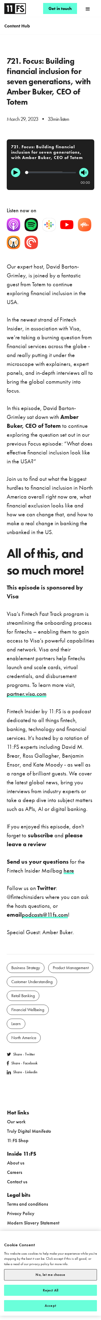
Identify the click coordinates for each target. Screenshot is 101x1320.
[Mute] (83, 172)
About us (15, 1163)
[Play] (15, 172)
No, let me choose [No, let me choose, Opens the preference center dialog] (50, 1274)
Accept (50, 1305)
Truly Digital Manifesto (29, 1131)
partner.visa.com (26, 694)
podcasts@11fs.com (45, 915)
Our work (16, 1121)
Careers (14, 1172)
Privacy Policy (20, 1213)
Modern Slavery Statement (33, 1223)
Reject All (50, 1290)
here (69, 870)
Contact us (17, 1181)
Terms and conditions (27, 1204)
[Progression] (50, 172)
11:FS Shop (18, 1140)
